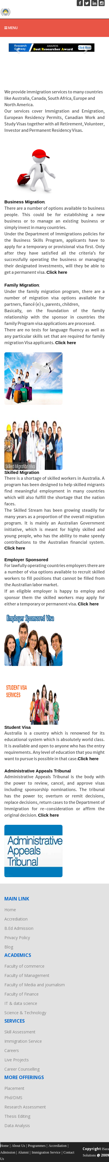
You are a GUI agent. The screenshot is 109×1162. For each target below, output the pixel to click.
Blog (8, 947)
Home (10, 909)
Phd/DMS (13, 1097)
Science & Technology (25, 1012)
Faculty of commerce (24, 966)
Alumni (23, 1152)
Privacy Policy (17, 937)
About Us (18, 1146)
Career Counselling (22, 1069)
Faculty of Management (26, 975)
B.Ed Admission (18, 928)
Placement (14, 1088)
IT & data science (20, 1003)
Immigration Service (23, 1041)
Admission (8, 1152)
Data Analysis (17, 1125)
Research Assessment (25, 1107)
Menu (11, 27)
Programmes (37, 1146)
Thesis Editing (17, 1116)
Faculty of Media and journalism (34, 984)
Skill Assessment (19, 1032)
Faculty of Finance (21, 994)
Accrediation (16, 919)
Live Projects (16, 1059)
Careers (11, 1050)
